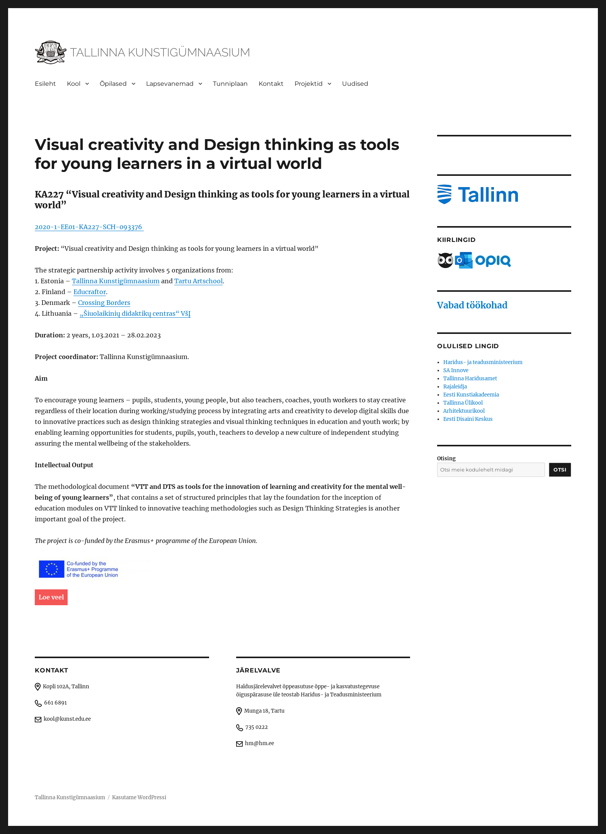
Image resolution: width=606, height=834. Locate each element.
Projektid (308, 83)
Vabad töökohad (472, 305)
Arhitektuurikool (464, 411)
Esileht (45, 83)
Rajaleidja (455, 386)
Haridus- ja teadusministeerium (483, 362)
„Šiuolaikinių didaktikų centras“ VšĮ (135, 313)
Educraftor (89, 292)
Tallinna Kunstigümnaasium (116, 281)
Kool (73, 83)
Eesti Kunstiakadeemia (471, 394)
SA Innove (455, 370)
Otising (446, 458)
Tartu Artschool (198, 281)
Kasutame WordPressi (139, 797)
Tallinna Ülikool (463, 403)
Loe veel (51, 597)
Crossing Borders (104, 302)
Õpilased (113, 83)
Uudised (355, 83)
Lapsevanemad (170, 83)
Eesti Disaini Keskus (468, 419)
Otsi (559, 469)
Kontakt (271, 83)
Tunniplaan (230, 83)
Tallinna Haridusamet (470, 378)
